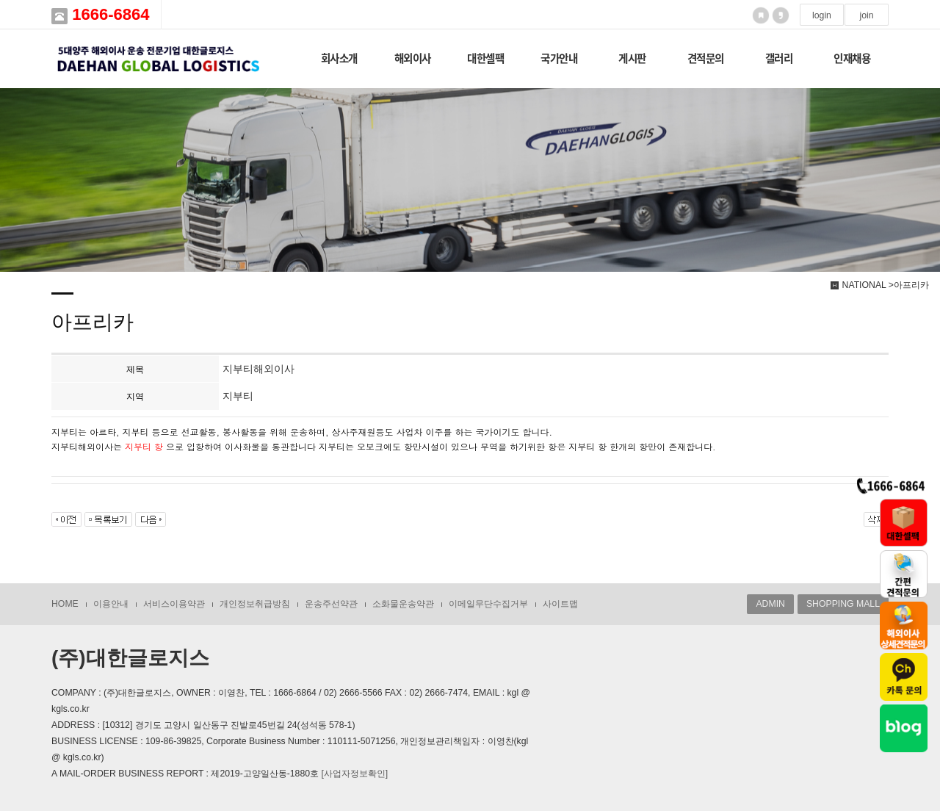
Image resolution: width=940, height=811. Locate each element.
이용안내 (111, 604)
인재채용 (852, 58)
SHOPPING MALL (843, 604)
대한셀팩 (485, 58)
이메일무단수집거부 (488, 604)
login (821, 15)
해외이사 (412, 58)
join (866, 15)
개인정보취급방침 (255, 604)
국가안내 (558, 58)
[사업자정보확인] (354, 773)
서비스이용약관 (174, 604)
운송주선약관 (331, 604)
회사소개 (339, 58)
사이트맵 (560, 604)
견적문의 (705, 58)
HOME (65, 604)
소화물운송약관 (403, 604)
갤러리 (779, 58)
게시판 (632, 58)
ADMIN (770, 604)
